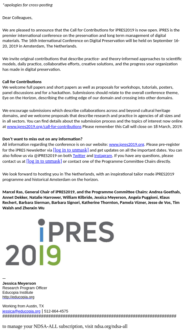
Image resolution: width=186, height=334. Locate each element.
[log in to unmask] (71, 149)
